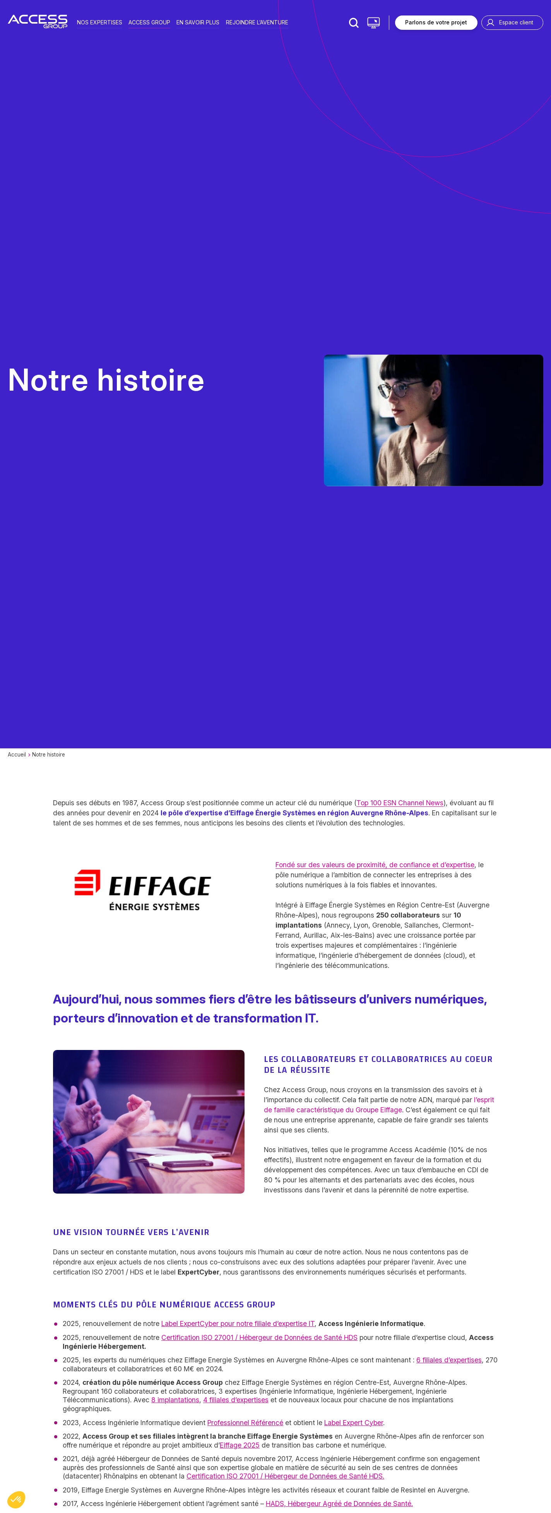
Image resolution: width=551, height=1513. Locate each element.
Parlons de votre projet (436, 22)
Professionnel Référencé (245, 1423)
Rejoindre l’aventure (257, 22)
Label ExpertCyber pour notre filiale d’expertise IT (238, 1323)
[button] (16, 1500)
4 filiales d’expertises (236, 1400)
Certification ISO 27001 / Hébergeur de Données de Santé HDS (259, 1337)
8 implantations (175, 1400)
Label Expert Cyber (353, 1423)
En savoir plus (197, 22)
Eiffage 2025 (240, 1445)
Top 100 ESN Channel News (399, 803)
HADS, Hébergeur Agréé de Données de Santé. (339, 1503)
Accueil (17, 754)
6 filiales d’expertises (449, 1360)
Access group (149, 22)
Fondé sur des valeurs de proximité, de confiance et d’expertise (375, 865)
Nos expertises (99, 22)
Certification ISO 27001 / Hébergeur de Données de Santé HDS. (285, 1476)
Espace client (516, 22)
